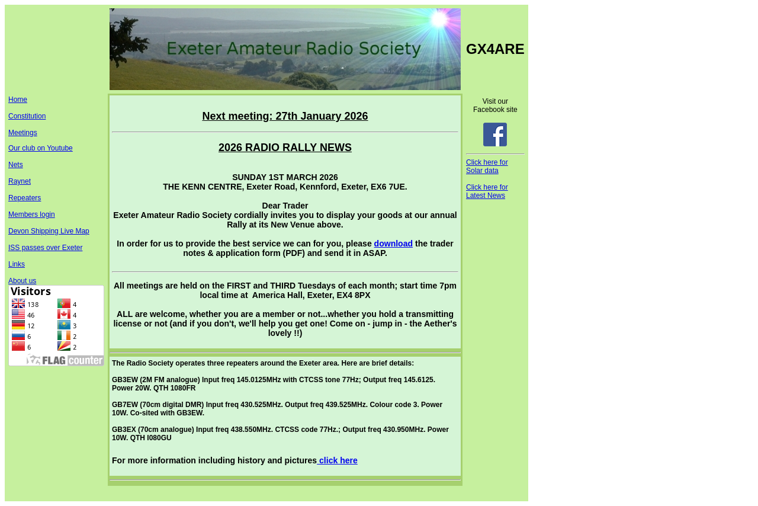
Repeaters (24, 198)
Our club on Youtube (40, 148)
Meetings (22, 133)
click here (337, 460)
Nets (15, 165)
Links (16, 264)
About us (22, 281)
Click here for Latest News (487, 191)
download (393, 243)
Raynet (19, 181)
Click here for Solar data (487, 166)
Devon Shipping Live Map (48, 231)
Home (17, 99)
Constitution (27, 116)
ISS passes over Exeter (45, 248)
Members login (31, 214)
